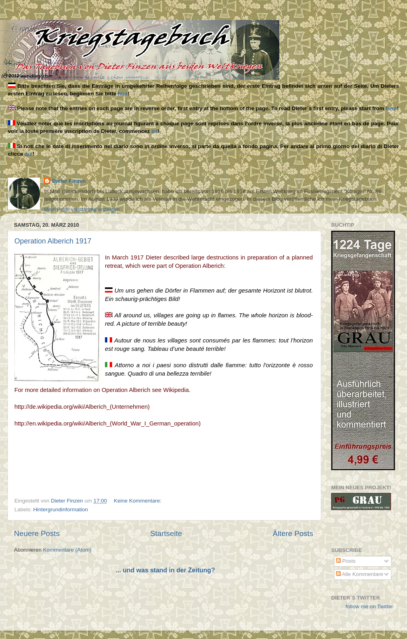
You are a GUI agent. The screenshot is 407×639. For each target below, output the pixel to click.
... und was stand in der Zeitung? (165, 570)
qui (28, 154)
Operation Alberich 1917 (52, 241)
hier (123, 94)
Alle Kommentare (359, 574)
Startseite (166, 533)
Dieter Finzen (69, 181)
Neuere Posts (36, 533)
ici (154, 131)
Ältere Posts (293, 533)
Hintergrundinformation (60, 509)
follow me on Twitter (369, 606)
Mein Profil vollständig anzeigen (82, 209)
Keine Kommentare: (138, 501)
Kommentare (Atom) (67, 550)
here (391, 108)
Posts (346, 561)
